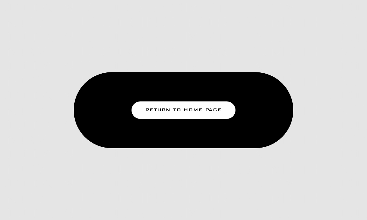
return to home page (183, 109)
